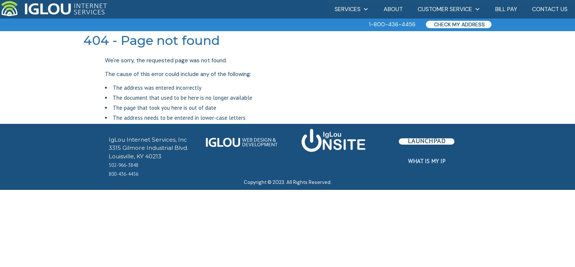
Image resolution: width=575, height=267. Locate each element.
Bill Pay (506, 9)
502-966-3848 (123, 165)
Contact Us (550, 9)
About (393, 9)
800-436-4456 (123, 174)
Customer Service (449, 9)
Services (352, 9)
